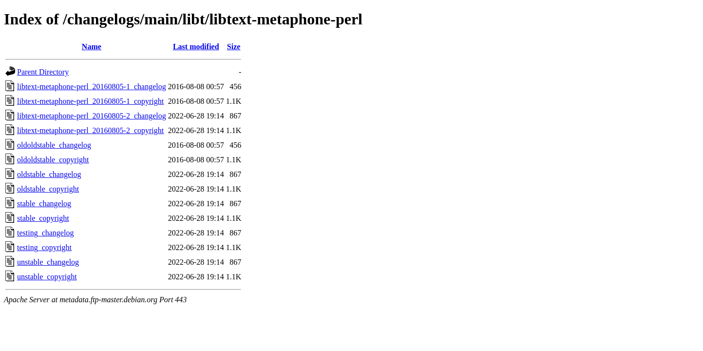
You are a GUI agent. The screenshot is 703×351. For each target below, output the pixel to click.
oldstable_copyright (48, 189)
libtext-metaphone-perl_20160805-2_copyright (90, 130)
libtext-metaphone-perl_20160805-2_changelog (91, 116)
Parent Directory (43, 72)
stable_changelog (44, 203)
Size (234, 46)
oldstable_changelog (49, 174)
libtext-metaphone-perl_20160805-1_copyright (90, 101)
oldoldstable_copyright (53, 160)
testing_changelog (45, 233)
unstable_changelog (48, 262)
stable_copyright (43, 218)
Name (91, 46)
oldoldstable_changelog (54, 145)
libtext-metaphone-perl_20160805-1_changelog (91, 86)
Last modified (196, 46)
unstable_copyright (47, 277)
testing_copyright (44, 247)
